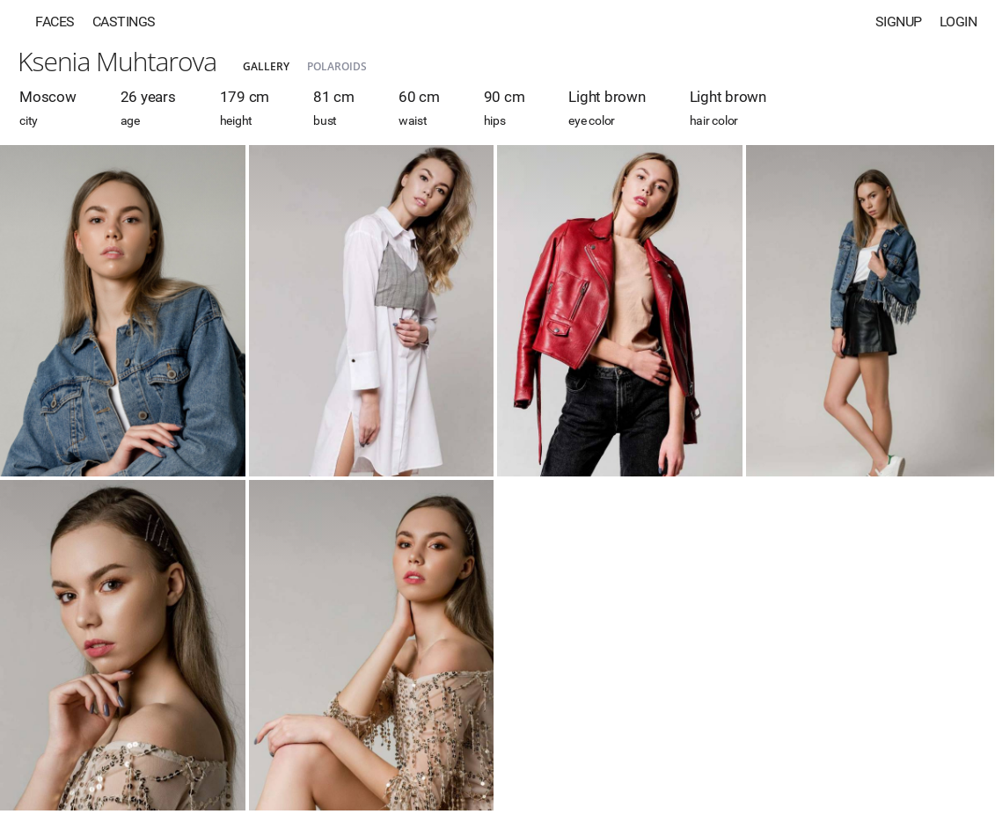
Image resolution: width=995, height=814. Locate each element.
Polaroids (337, 66)
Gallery (266, 66)
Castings (124, 21)
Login (958, 21)
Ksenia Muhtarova (117, 61)
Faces (55, 21)
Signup (898, 21)
